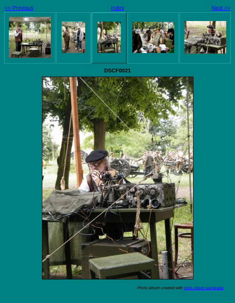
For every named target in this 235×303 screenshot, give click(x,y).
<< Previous (19, 8)
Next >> (221, 8)
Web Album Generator (204, 287)
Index (117, 8)
